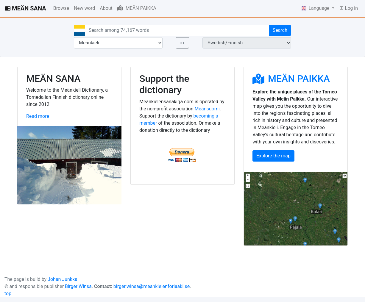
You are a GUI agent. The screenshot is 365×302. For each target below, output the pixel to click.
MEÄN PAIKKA (136, 8)
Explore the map (273, 156)
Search (280, 30)
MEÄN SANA (25, 8)
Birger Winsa (78, 286)
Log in (348, 8)
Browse (61, 8)
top (7, 293)
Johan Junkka (62, 279)
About (106, 8)
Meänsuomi (207, 109)
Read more (37, 116)
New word (84, 8)
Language (316, 8)
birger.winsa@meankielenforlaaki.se (151, 286)
